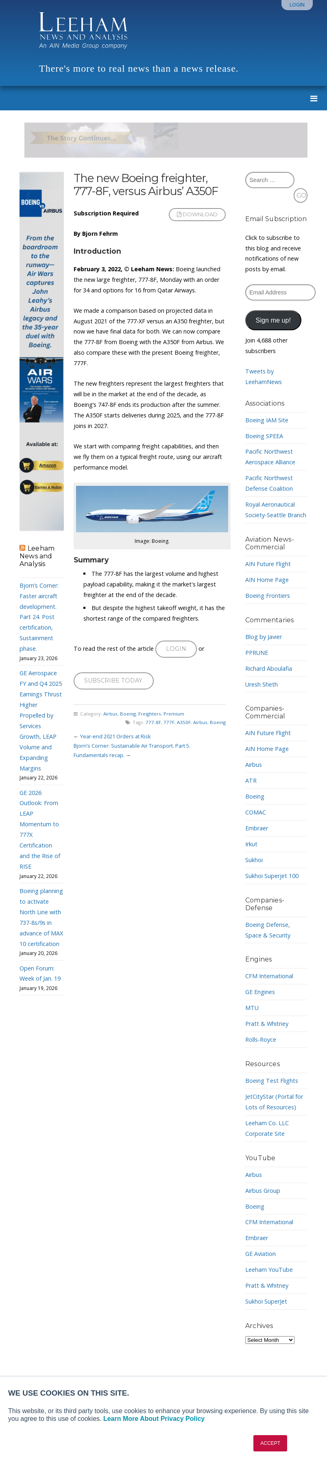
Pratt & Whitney (266, 1023)
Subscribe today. (113, 680)
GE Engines (260, 992)
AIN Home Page (267, 580)
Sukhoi (254, 860)
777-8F (153, 722)
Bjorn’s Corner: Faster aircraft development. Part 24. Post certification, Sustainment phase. (39, 617)
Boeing (128, 714)
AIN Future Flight (268, 564)
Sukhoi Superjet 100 (272, 876)
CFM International (269, 976)
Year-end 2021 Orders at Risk (115, 736)
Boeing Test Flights (271, 1080)
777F (169, 722)
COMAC (255, 812)
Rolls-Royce (260, 1039)
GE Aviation (260, 1254)
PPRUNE (256, 652)
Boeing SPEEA (264, 436)
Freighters (149, 714)
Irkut (251, 844)
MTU (252, 1008)
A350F (184, 722)
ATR (251, 780)
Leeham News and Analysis (37, 556)
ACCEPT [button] (270, 1443)
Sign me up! (273, 320)
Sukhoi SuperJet (266, 1301)
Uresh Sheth (261, 684)
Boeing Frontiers (267, 595)
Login (297, 4)
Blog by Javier (263, 637)
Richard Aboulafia (268, 668)
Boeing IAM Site (266, 420)
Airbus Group (262, 1190)
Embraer (256, 828)
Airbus (110, 714)
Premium (174, 714)
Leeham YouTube (269, 1269)
